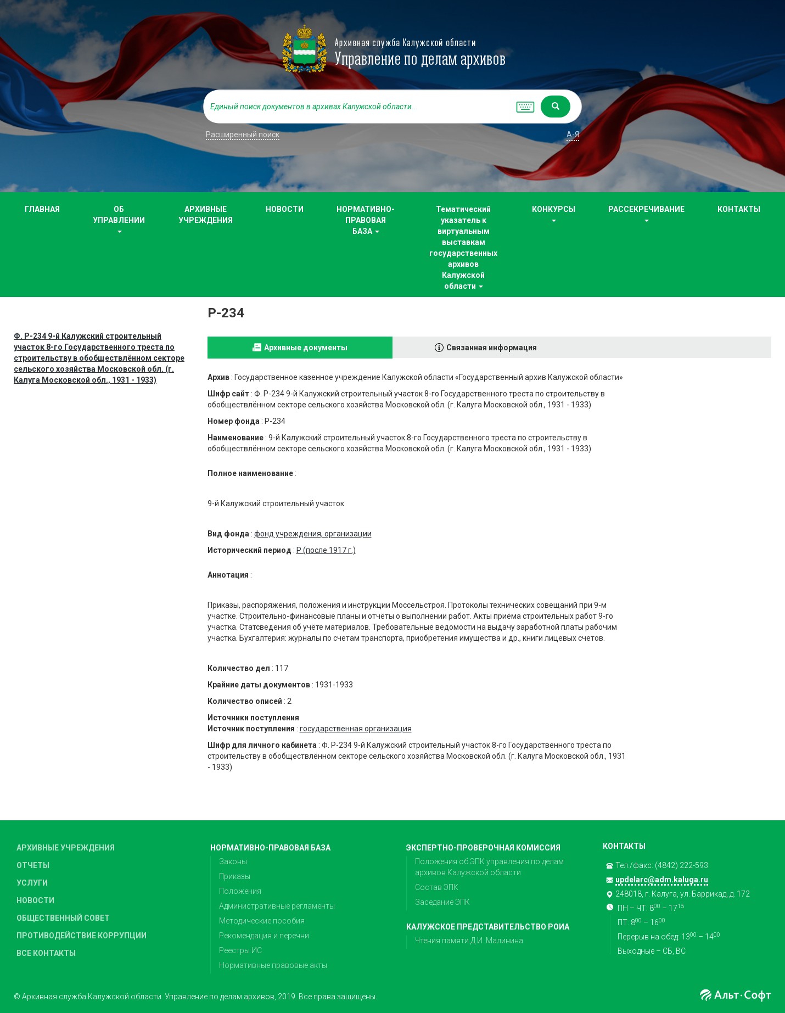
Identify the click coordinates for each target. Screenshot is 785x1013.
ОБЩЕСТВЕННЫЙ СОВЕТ (63, 918)
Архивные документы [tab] (305, 347)
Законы (233, 861)
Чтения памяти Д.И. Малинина (469, 940)
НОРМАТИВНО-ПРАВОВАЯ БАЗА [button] (366, 220)
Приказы (234, 876)
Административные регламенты (277, 906)
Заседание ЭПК (442, 902)
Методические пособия (262, 920)
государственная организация (356, 728)
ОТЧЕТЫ (32, 865)
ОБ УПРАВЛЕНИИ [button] (119, 219)
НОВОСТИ (285, 209)
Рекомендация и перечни (264, 935)
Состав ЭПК (436, 887)
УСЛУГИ (32, 882)
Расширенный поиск (242, 134)
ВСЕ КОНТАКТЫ (46, 953)
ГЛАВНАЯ (42, 209)
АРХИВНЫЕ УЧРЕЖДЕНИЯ (205, 215)
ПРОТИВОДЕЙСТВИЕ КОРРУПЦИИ (81, 935)
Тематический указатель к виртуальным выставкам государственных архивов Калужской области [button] (463, 247)
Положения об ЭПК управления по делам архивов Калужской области (489, 867)
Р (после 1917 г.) (326, 550)
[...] (357, 106)
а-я (573, 134)
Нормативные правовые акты (273, 965)
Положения (240, 891)
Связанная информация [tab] (491, 347)
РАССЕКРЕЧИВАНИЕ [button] (646, 213)
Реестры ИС (240, 950)
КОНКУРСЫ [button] (553, 213)
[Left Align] (555, 106)
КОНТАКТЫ (738, 209)
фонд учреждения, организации (313, 533)
